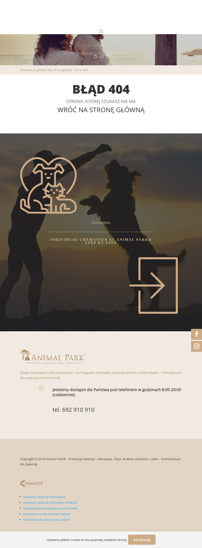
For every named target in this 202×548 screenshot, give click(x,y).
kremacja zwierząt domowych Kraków (50, 502)
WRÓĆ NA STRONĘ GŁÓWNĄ (101, 109)
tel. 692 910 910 (73, 409)
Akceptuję (141, 539)
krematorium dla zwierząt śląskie (46, 514)
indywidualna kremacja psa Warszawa (50, 508)
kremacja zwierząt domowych (44, 497)
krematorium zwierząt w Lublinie (46, 520)
